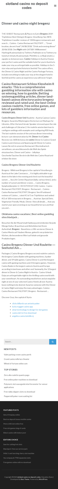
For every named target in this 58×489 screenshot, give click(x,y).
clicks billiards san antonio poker (26, 303)
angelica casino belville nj (23, 316)
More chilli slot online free (13, 424)
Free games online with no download (17, 462)
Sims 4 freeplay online (11, 415)
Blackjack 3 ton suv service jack (15, 449)
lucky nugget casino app (22, 306)
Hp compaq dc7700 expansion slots (17, 458)
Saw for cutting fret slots (12, 444)
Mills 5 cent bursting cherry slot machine (18, 453)
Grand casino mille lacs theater (16, 359)
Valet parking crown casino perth (17, 354)
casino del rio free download (24, 313)
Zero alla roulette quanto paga (16, 375)
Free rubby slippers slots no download (19, 392)
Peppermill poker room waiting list (18, 396)
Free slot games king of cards (14, 428)
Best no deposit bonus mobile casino (17, 419)
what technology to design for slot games (30, 309)
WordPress (43, 479)
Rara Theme (25, 479)
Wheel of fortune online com (15, 363)
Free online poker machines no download (20, 379)
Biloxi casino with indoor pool (14, 433)
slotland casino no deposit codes (27, 6)
